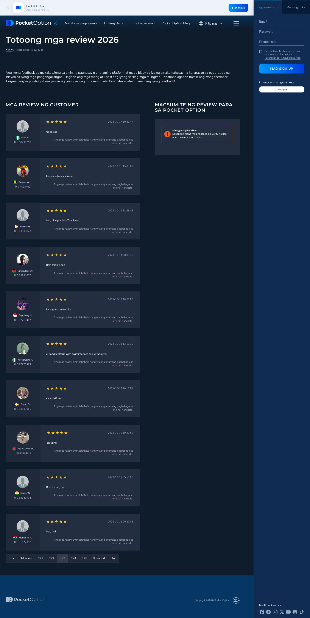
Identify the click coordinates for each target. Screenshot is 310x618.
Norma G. (25, 226)
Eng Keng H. (25, 315)
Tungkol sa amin (143, 23)
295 (84, 558)
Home (9, 49)
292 (51, 558)
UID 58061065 (22, 409)
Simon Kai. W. (25, 271)
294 (73, 558)
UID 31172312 (22, 542)
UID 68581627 (22, 275)
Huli (113, 558)
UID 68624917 (23, 453)
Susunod (99, 558)
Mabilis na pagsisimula (81, 23)
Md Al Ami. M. (26, 448)
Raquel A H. (25, 182)
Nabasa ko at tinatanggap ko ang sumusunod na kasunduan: (280, 54)
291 (40, 558)
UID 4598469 (22, 186)
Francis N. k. (25, 537)
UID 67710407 (22, 320)
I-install (238, 8)
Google (282, 89)
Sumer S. (25, 493)
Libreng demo (114, 23)
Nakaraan (26, 558)
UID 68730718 (22, 142)
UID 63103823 (22, 231)
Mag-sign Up (281, 68)
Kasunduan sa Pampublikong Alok (283, 57)
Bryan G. (25, 404)
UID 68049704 (22, 497)
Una (11, 558)
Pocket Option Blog (176, 23)
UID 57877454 (22, 364)
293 (62, 558)
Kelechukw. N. (25, 359)
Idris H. (25, 137)
